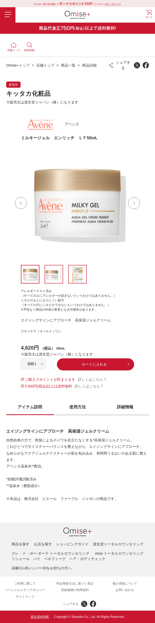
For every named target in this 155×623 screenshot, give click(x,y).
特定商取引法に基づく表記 (74, 583)
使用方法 (77, 407)
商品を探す (21, 544)
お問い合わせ (125, 590)
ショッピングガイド (72, 544)
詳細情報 (125, 407)
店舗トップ (45, 65)
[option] (77, 203)
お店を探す (43, 544)
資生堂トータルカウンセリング (118, 544)
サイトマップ (25, 596)
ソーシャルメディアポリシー (25, 590)
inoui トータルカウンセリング (119, 553)
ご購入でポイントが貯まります (50, 379)
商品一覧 (68, 65)
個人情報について (125, 583)
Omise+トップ (18, 65)
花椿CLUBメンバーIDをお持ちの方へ (42, 568)
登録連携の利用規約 (75, 590)
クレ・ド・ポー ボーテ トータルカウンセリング (50, 553)
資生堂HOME (40, 617)
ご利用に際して (25, 583)
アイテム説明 (30, 407)
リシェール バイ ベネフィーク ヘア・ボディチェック (58, 559)
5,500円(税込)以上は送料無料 (48, 386)
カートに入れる (94, 364)
